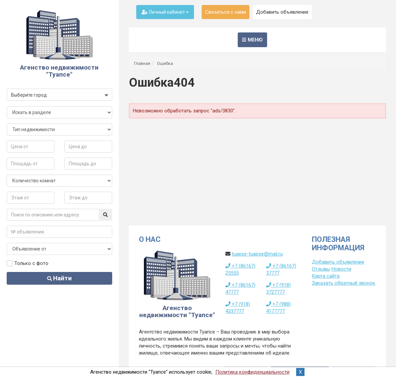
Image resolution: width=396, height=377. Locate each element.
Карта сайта (326, 276)
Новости (341, 269)
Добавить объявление (282, 12)
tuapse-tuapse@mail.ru (257, 254)
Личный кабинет (165, 12)
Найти (59, 278)
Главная (142, 63)
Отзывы (321, 269)
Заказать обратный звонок (343, 283)
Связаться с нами (225, 12)
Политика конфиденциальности (252, 372)
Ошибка (165, 63)
